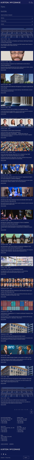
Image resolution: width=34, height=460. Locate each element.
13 (31, 409)
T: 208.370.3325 (4, 439)
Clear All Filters (4, 11)
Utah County (3, 426)
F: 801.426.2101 (4, 431)
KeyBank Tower (20, 417)
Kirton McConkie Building (6, 417)
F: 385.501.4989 (20, 431)
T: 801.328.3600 (4, 421)
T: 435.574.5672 (20, 430)
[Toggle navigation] (32, 2)
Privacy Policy (8, 457)
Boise (2, 435)
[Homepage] (17, 449)
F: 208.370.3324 (4, 440)
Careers (11, 444)
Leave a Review (4, 444)
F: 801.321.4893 (4, 422)
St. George (19, 426)
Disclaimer (2, 457)
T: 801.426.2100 (4, 430)
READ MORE (3, 47)
